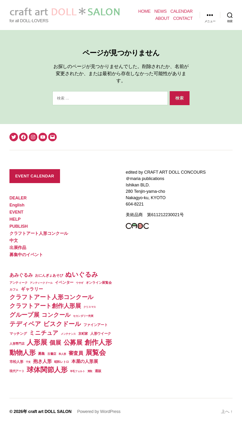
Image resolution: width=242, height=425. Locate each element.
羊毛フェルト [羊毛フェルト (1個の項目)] (77, 371)
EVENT (16, 212)
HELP (15, 219)
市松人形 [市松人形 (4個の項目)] (16, 362)
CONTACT (183, 18)
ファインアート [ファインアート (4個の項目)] (95, 325)
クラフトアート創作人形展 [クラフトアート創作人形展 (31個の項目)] (45, 305)
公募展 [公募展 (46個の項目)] (73, 342)
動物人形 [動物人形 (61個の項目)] (22, 352)
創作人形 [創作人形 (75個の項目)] (98, 342)
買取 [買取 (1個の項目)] (89, 371)
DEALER (17, 198)
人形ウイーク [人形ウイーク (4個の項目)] (100, 333)
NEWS (160, 11)
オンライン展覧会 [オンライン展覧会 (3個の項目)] (99, 282)
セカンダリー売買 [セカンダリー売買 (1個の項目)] (83, 315)
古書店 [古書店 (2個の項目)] (51, 354)
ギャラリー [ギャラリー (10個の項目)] (32, 289)
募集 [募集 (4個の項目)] (41, 354)
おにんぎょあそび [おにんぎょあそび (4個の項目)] (49, 275)
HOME (144, 11)
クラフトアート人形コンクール (38, 233)
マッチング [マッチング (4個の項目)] (18, 333)
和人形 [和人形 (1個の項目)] (62, 353)
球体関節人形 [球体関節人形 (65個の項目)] (47, 369)
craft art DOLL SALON (49, 411)
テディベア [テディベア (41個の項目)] (25, 323)
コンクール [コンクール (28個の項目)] (56, 315)
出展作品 (17, 247)
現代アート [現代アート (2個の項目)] (17, 371)
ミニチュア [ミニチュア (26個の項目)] (43, 333)
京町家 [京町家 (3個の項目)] (83, 333)
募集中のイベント (26, 254)
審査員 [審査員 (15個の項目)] (76, 353)
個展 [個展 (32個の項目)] (55, 342)
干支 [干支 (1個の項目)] (28, 362)
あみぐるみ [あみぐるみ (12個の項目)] (21, 275)
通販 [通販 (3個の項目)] (98, 371)
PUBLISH (18, 226)
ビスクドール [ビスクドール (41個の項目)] (62, 323)
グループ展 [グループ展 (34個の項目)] (24, 314)
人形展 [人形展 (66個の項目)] (37, 342)
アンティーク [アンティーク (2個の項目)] (18, 282)
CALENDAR (181, 11)
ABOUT (162, 18)
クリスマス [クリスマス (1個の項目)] (89, 306)
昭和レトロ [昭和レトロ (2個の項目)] (61, 362)
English (16, 205)
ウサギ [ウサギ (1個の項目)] (79, 282)
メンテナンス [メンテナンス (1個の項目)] (68, 333)
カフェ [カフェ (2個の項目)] (13, 289)
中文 (13, 240)
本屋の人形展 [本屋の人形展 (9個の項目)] (84, 361)
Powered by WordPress (98, 411)
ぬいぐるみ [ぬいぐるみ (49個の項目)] (81, 274)
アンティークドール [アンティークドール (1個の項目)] (41, 282)
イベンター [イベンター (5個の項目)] (64, 282)
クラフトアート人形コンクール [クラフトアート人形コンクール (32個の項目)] (51, 297)
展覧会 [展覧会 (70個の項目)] (96, 352)
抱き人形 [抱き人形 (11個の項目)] (42, 361)
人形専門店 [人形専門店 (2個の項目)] (17, 343)
